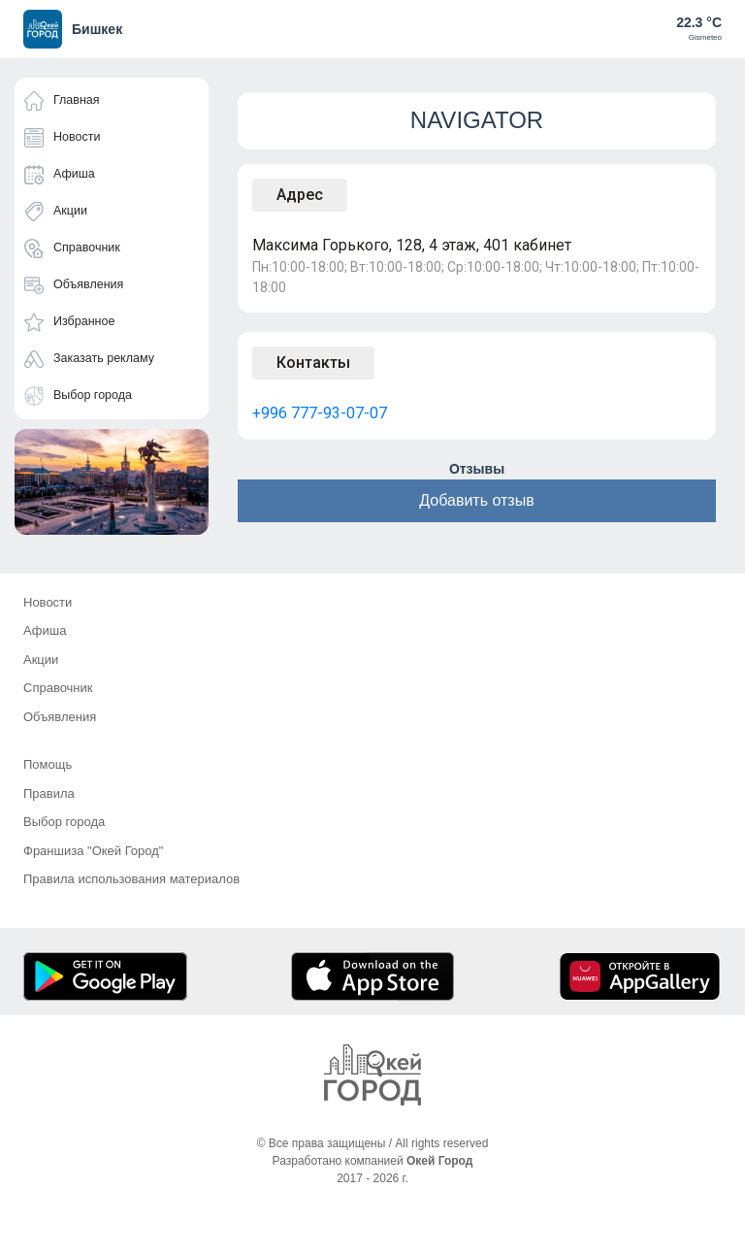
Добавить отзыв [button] (476, 500)
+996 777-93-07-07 (319, 413)
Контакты (313, 362)
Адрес (299, 194)
